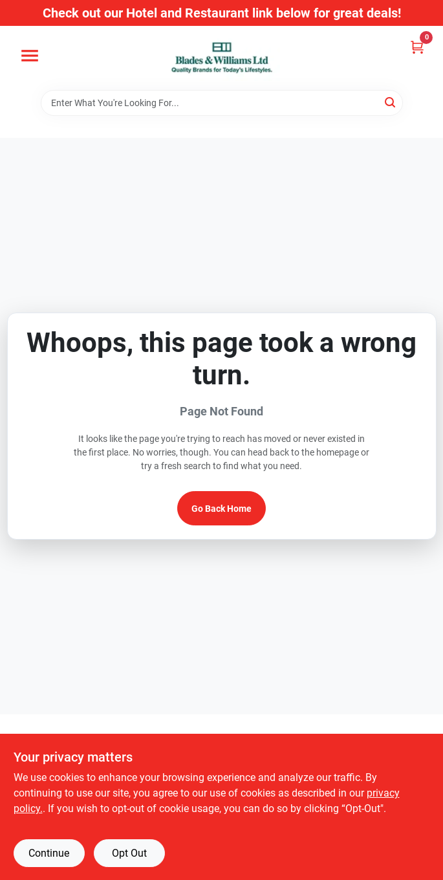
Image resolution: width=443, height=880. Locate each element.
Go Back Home (221, 508)
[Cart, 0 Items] (417, 47)
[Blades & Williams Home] (222, 58)
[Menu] (29, 55)
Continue (48, 853)
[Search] (391, 102)
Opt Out (129, 853)
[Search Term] (222, 103)
